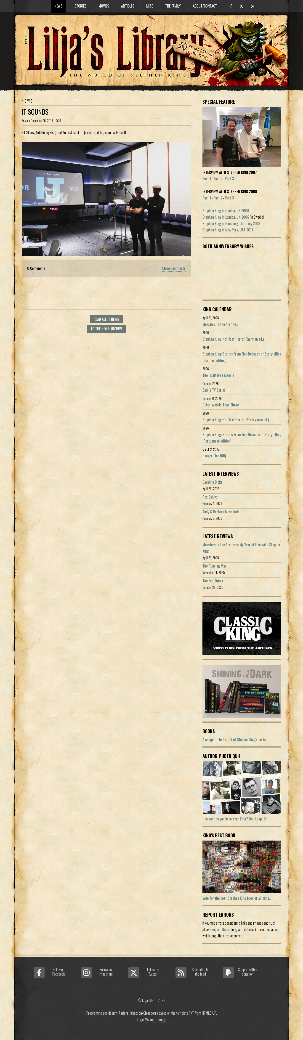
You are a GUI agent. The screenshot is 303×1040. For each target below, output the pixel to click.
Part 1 (206, 178)
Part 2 (217, 178)
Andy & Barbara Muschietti (221, 512)
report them (220, 929)
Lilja (145, 1000)
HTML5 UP (209, 1013)
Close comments (174, 268)
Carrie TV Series (214, 390)
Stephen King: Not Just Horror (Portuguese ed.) (235, 419)
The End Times (212, 581)
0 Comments (36, 268)
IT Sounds (35, 112)
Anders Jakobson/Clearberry (138, 1013)
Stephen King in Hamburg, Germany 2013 (231, 223)
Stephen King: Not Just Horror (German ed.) (233, 339)
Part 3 (229, 178)
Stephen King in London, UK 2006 (225, 210)
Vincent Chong (155, 1019)
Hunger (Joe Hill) (214, 456)
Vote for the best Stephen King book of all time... (236, 898)
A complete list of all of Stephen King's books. (234, 739)
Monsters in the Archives (220, 324)
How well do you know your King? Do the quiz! (234, 819)
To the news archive (106, 329)
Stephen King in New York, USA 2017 (227, 230)
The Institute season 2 (218, 375)
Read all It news (106, 319)
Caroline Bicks (212, 482)
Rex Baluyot (210, 497)
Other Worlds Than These (220, 405)
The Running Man (214, 566)
